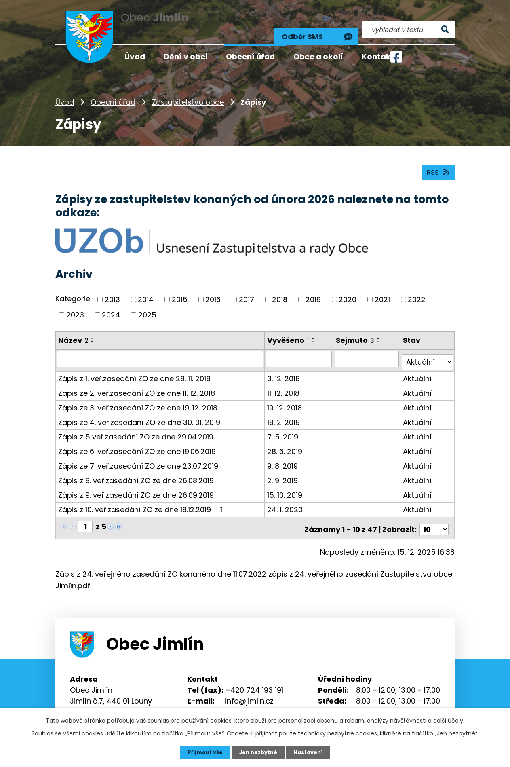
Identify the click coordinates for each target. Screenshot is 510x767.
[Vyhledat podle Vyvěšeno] (300, 351)
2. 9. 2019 (283, 469)
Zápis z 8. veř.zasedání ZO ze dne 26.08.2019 (136, 469)
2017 (246, 292)
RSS (437, 164)
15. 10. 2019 (285, 484)
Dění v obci (185, 56)
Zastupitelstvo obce (188, 91)
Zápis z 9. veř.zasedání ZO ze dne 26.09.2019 (136, 484)
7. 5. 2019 (283, 425)
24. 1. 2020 (285, 498)
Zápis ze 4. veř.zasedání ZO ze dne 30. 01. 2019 (139, 411)
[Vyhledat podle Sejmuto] (367, 351)
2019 (313, 292)
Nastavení (311, 752)
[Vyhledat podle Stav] (428, 351)
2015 (180, 292)
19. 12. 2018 (285, 396)
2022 (417, 292)
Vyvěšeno (289, 332)
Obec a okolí (318, 56)
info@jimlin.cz (249, 687)
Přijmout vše (201, 752)
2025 (147, 307)
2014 (146, 292)
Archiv (74, 266)
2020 (347, 292)
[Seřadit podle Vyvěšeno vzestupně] (314, 330)
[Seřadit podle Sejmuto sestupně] (379, 333)
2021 (382, 292)
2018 (279, 292)
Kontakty (380, 56)
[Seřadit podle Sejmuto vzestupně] (379, 330)
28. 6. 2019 (285, 440)
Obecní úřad (113, 91)
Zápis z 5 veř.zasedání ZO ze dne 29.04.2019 (135, 425)
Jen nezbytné (258, 752)
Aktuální (418, 367)
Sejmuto (356, 332)
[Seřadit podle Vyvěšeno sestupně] (314, 333)
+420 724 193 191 (254, 676)
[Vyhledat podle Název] (160, 351)
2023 (75, 307)
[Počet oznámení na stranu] (434, 515)
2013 (112, 292)
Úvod (64, 91)
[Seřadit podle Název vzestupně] (93, 330)
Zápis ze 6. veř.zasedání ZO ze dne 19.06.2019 (137, 440)
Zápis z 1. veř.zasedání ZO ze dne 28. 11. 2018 (134, 367)
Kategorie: (73, 291)
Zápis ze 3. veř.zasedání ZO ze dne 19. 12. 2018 (137, 396)
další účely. (448, 720)
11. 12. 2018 (284, 382)
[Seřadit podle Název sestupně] (93, 333)
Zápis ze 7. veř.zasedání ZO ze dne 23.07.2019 (138, 455)
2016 (213, 292)
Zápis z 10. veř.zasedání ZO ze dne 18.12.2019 (142, 498)
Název (73, 332)
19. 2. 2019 (284, 411)
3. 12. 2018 (284, 367)
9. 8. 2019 (283, 455)
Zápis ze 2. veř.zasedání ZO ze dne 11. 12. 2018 (136, 382)
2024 (111, 307)
